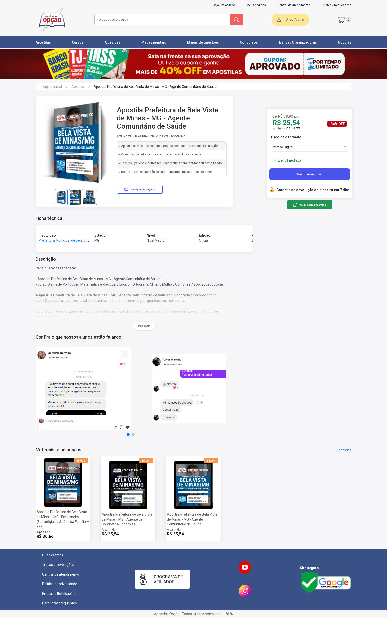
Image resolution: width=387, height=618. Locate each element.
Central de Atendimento (293, 5)
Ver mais (144, 326)
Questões (112, 42)
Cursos (78, 42)
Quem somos (52, 555)
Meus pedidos (256, 5)
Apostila (77, 87)
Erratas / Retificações (336, 5)
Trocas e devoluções (58, 565)
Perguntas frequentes (59, 603)
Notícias (344, 42)
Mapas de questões (203, 42)
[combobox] (161, 19)
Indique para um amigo (309, 205)
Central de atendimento (60, 574)
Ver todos (343, 450)
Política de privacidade (59, 584)
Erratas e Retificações (59, 594)
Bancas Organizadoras (298, 42)
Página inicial (52, 87)
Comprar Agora (308, 174)
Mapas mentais (153, 42)
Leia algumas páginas (139, 189)
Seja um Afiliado (224, 5)
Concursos (249, 42)
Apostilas (43, 42)
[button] (128, 434)
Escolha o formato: (286, 137)
